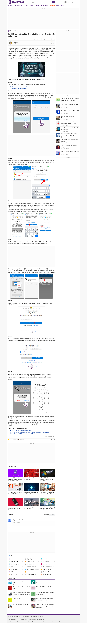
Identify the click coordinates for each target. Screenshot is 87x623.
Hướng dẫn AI (20, 5)
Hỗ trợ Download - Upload (31, 569)
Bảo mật (18, 616)
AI (15, 5)
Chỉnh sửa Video (45, 564)
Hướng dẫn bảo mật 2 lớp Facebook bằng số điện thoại (23, 433)
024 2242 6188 (17, 619)
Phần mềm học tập (46, 569)
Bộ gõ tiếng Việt (29, 559)
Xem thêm (31, 611)
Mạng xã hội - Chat (14, 559)
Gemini (37, 5)
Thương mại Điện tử (30, 574)
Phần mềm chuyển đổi (31, 566)
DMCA (43, 616)
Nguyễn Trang (16, 43)
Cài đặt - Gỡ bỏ (45, 572)
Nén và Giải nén (29, 564)
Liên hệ (31, 616)
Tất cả (11, 5)
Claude (26, 5)
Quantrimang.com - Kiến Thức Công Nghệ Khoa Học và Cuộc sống (16, 2)
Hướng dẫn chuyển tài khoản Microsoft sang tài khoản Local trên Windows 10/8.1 (29, 432)
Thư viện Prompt (44, 5)
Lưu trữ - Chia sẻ (13, 569)
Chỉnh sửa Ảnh (13, 574)
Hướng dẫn (23, 616)
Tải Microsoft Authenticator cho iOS (18, 87)
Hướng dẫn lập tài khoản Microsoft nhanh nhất (21, 430)
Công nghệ (52, 5)
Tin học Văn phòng (14, 564)
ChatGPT (32, 5)
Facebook (39, 616)
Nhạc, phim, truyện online (47, 566)
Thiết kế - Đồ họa (29, 561)
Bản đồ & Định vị (45, 561)
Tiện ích (62, 5)
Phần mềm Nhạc (13, 561)
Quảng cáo (35, 616)
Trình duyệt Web (13, 572)
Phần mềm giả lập (46, 559)
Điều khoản (14, 616)
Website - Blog (29, 572)
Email (11, 566)
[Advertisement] (43, 19)
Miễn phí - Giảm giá (46, 574)
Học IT (57, 5)
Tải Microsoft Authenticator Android (18, 88)
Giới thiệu (9, 616)
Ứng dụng (18, 30)
